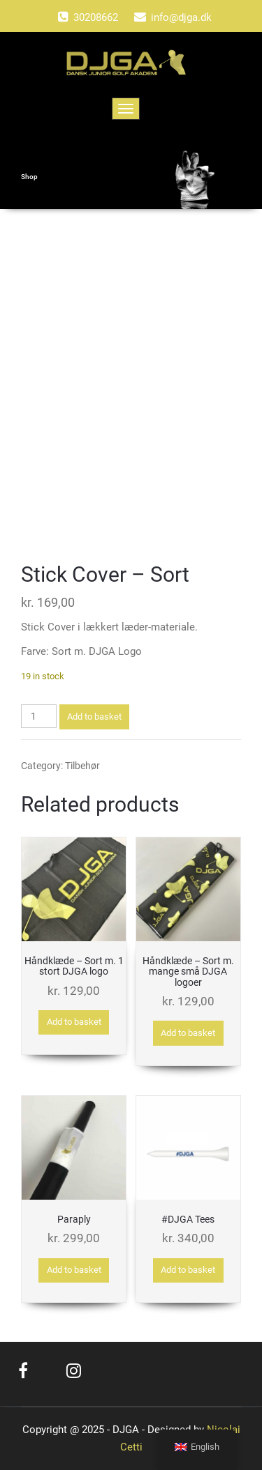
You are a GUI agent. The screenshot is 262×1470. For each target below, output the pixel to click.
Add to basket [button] (74, 1021)
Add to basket (94, 716)
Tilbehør (82, 765)
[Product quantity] (39, 716)
